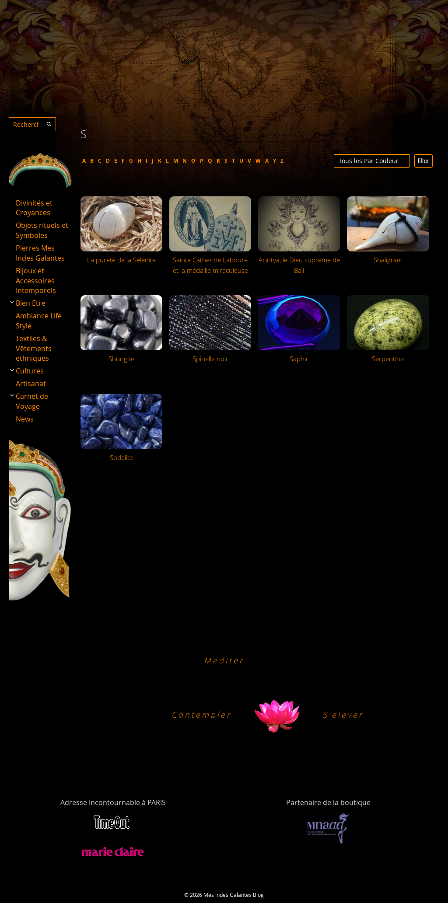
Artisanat (31, 383)
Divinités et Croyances (34, 208)
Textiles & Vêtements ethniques (34, 348)
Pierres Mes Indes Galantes (40, 253)
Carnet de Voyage (32, 401)
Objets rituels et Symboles (42, 230)
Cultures (30, 371)
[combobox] (32, 124)
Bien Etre (31, 303)
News (25, 419)
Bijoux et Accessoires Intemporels (36, 281)
